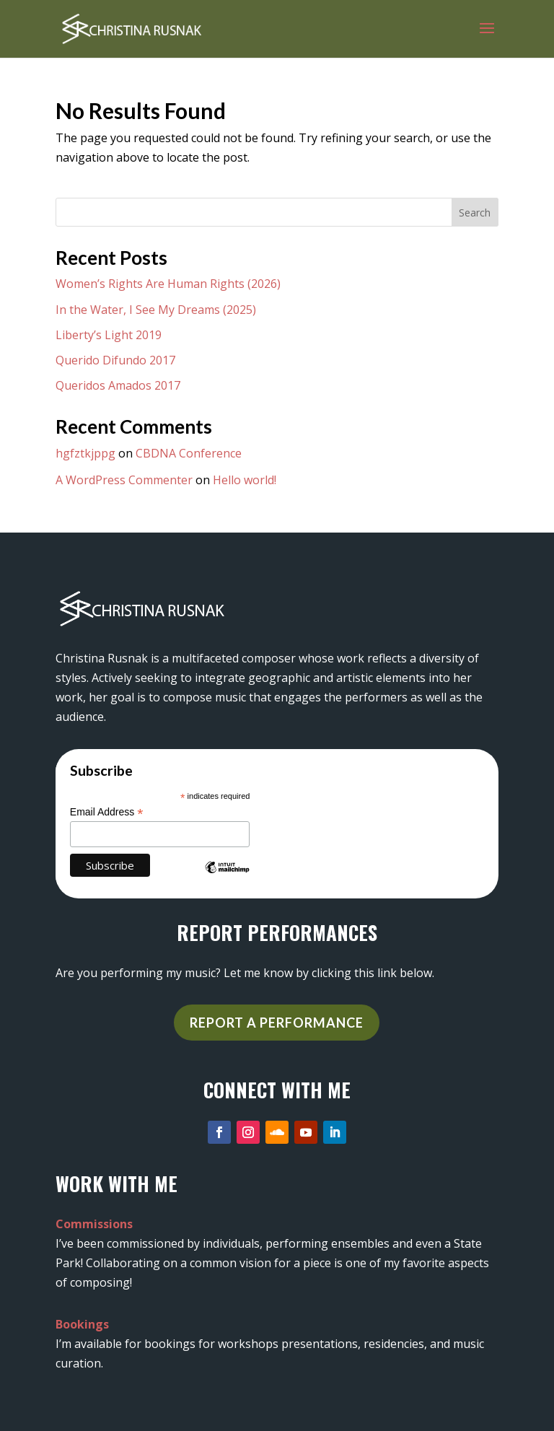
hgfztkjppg (85, 453)
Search (475, 212)
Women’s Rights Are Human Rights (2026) (168, 284)
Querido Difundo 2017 (115, 360)
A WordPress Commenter (124, 480)
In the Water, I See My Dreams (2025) (156, 310)
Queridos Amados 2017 (118, 385)
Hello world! (244, 480)
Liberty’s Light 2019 (109, 335)
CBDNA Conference (189, 453)
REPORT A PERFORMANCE (277, 1022)
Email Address (107, 812)
